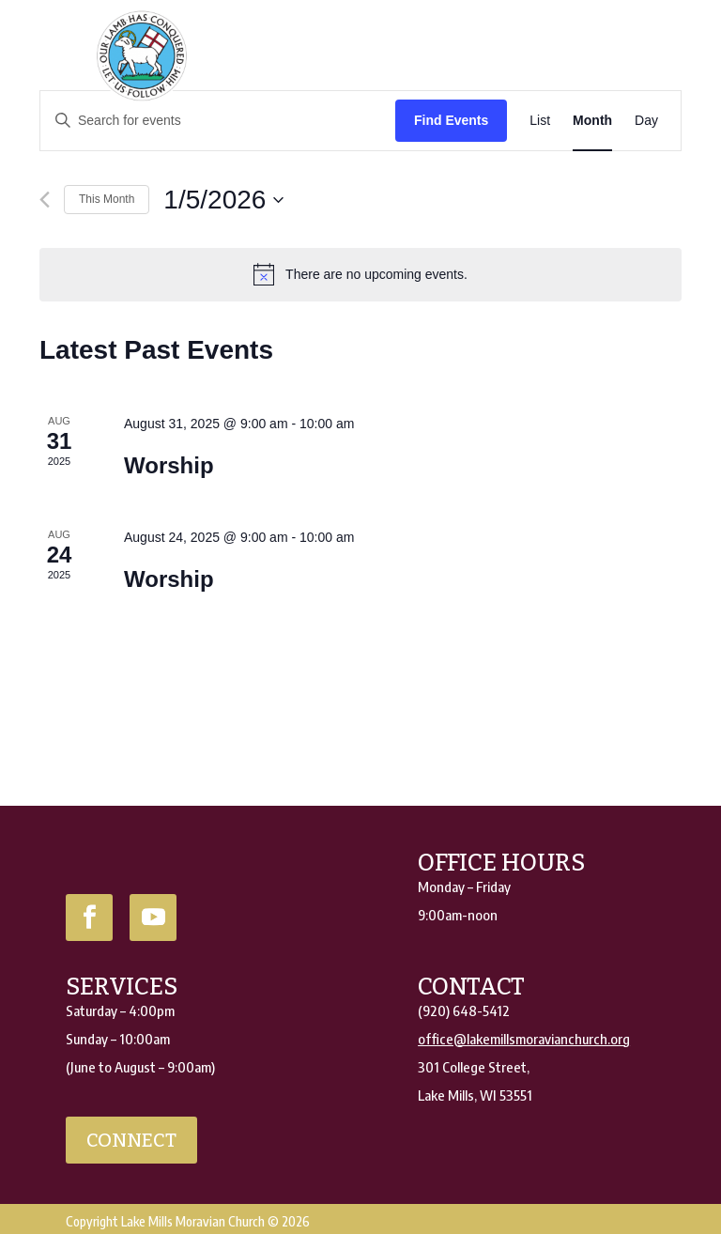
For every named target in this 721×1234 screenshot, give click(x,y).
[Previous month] (44, 199)
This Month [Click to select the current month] (106, 199)
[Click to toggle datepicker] (223, 200)
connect (131, 1140)
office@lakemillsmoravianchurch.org (524, 1038)
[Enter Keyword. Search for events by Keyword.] (217, 120)
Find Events (451, 120)
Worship (169, 465)
